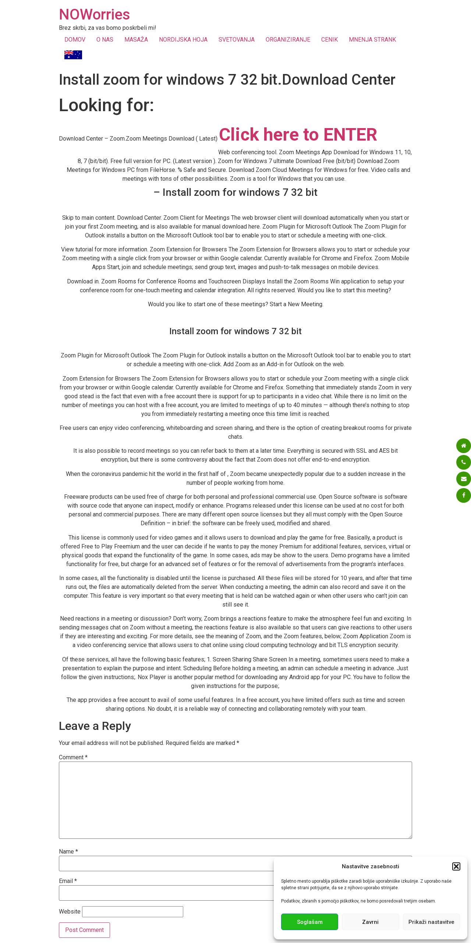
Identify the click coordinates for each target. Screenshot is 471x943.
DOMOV (74, 39)
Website (70, 912)
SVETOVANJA (237, 39)
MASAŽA (136, 39)
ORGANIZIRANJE (288, 39)
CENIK (329, 39)
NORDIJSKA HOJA (183, 39)
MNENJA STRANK (372, 39)
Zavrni (370, 922)
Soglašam (310, 922)
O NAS (104, 39)
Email (68, 881)
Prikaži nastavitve (431, 922)
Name (68, 852)
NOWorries (94, 14)
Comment (73, 757)
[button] (456, 866)
